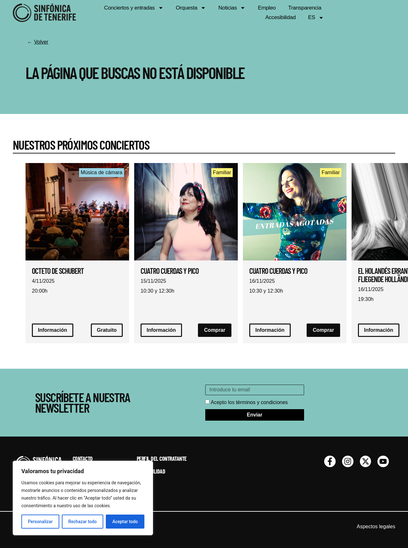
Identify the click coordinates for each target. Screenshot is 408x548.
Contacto (83, 458)
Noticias (231, 13)
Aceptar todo (125, 521)
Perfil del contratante (162, 458)
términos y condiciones (262, 402)
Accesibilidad (348, 13)
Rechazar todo (82, 521)
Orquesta (190, 13)
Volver (41, 42)
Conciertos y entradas (133, 13)
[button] (323, 330)
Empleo (266, 13)
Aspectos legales (376, 527)
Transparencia (303, 13)
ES (383, 13)
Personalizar (40, 521)
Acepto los (249, 402)
